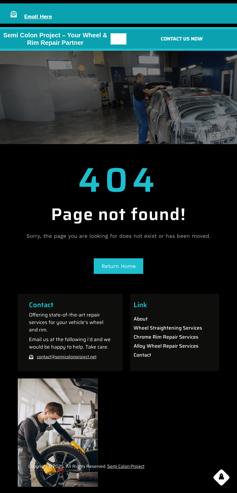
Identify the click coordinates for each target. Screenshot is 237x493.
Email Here (38, 16)
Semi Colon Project (126, 466)
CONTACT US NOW (182, 39)
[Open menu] (119, 39)
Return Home (119, 266)
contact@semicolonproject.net (67, 356)
